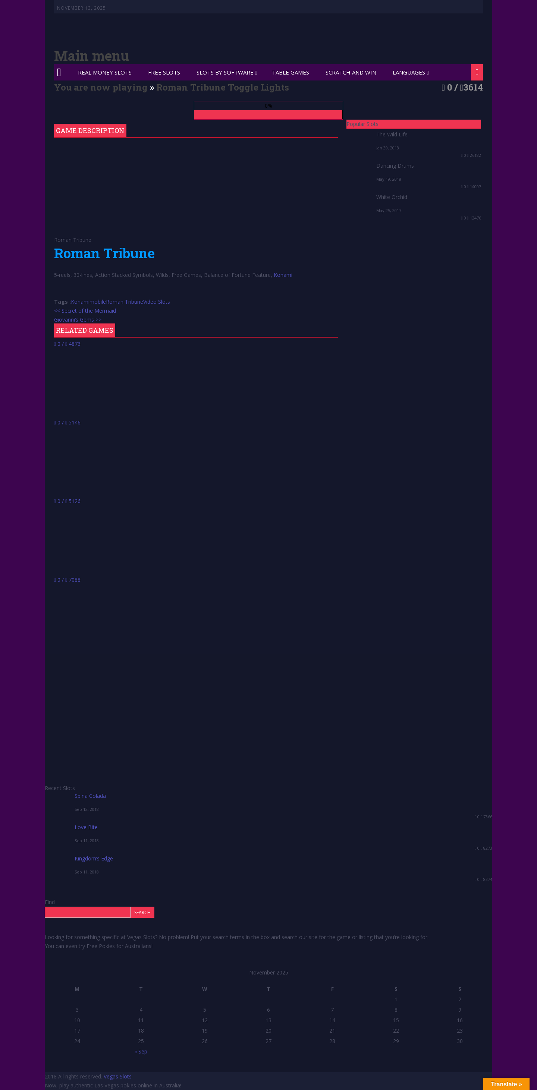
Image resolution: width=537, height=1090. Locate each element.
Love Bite (86, 827)
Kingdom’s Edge (94, 858)
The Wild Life (392, 134)
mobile (98, 301)
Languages (409, 72)
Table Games (290, 72)
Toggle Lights (258, 87)
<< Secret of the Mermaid (85, 310)
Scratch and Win (351, 72)
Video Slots (156, 301)
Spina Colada (90, 795)
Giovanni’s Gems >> (77, 319)
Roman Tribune (124, 301)
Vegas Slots (118, 1076)
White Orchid (391, 196)
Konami (283, 274)
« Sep (140, 1051)
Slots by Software (225, 72)
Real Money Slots (105, 72)
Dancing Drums (395, 165)
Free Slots (164, 72)
